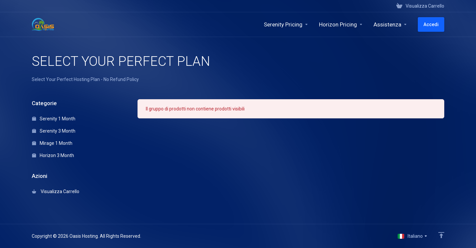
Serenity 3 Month (53, 131)
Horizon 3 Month (53, 155)
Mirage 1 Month (52, 143)
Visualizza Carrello (55, 191)
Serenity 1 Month (53, 118)
